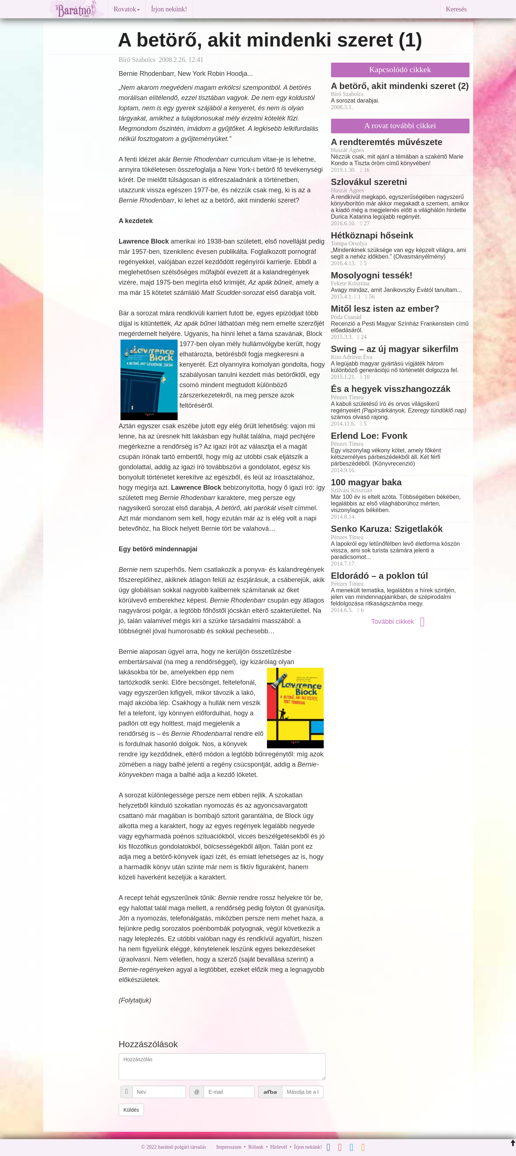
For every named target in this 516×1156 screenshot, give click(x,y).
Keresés (456, 9)
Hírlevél (278, 1147)
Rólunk (255, 1147)
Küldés (131, 1110)
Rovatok (127, 9)
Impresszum (228, 1147)
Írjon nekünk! (169, 9)
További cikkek (400, 621)
